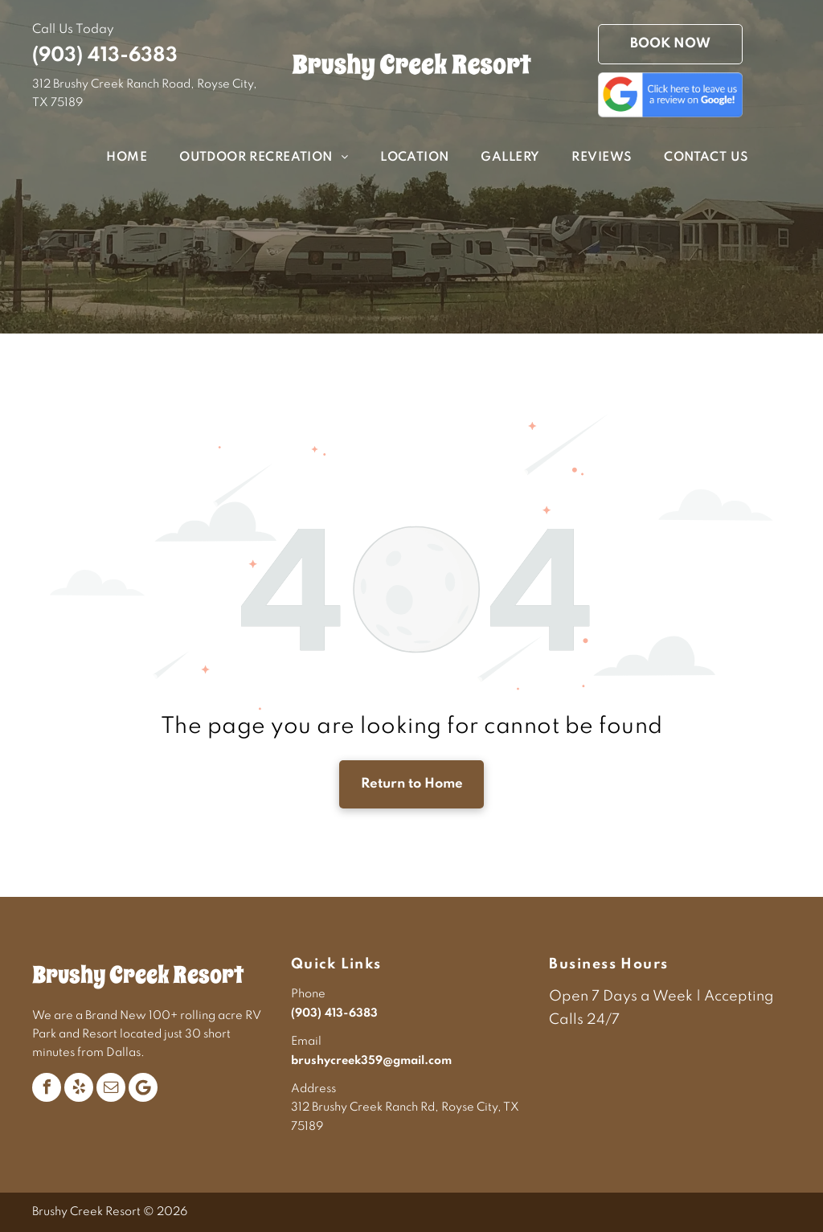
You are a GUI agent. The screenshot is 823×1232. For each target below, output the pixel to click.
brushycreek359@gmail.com (371, 1060)
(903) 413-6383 (105, 56)
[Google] (143, 1087)
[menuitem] (110, 158)
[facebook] (46, 1087)
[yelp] (78, 1087)
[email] (110, 1087)
